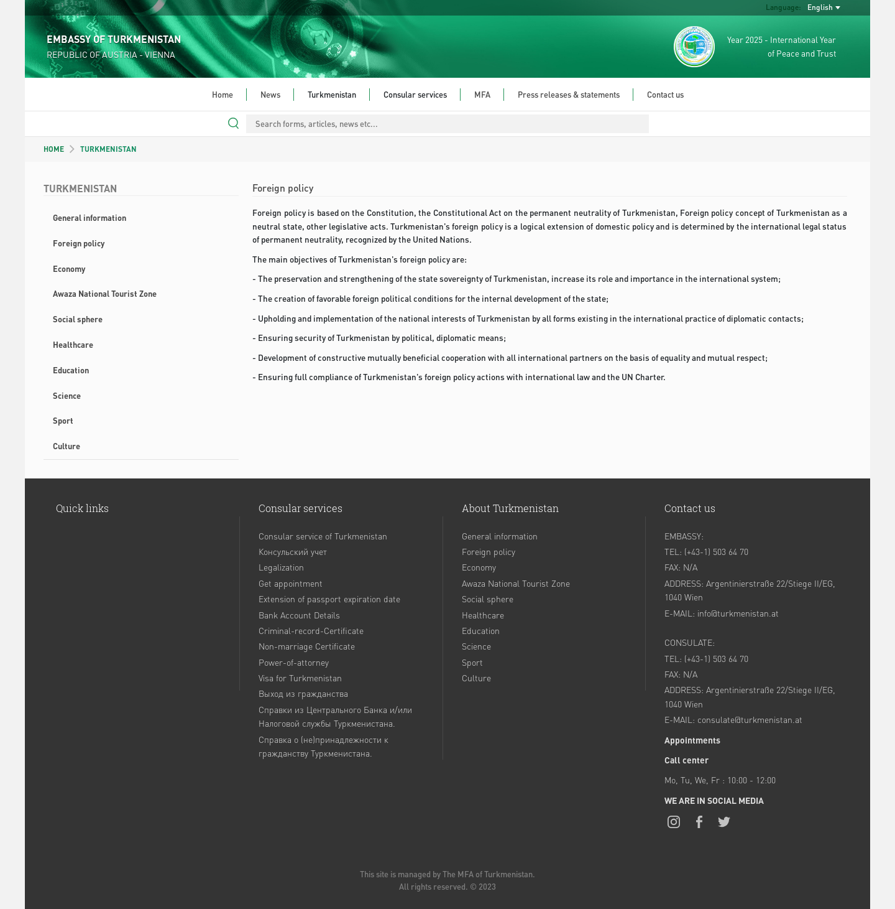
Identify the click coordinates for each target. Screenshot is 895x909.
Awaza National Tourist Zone (105, 293)
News (270, 94)
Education (71, 370)
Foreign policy (78, 243)
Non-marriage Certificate (307, 645)
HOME (54, 149)
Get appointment (291, 583)
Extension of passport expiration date (329, 598)
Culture (66, 446)
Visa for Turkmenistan (300, 677)
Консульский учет (293, 551)
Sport (63, 420)
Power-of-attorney (294, 662)
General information (89, 217)
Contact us (665, 94)
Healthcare (73, 344)
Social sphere (78, 319)
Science (67, 395)
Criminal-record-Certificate (311, 630)
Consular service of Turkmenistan (323, 535)
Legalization (281, 566)
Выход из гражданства (303, 693)
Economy (69, 268)
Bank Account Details (299, 614)
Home (222, 94)
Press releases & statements (569, 94)
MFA (482, 94)
